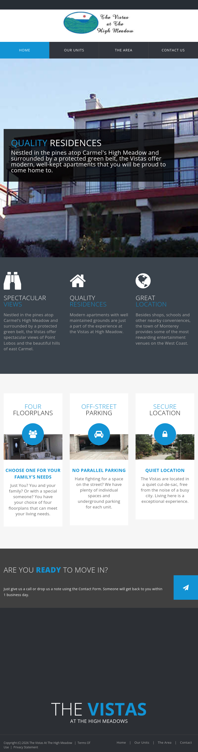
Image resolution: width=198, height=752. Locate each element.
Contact (186, 742)
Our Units (141, 742)
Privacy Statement (25, 747)
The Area (164, 742)
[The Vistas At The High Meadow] (99, 12)
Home (121, 742)
